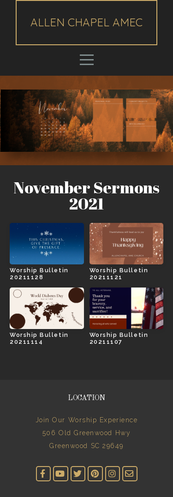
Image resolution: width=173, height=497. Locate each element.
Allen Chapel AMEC (86, 22)
